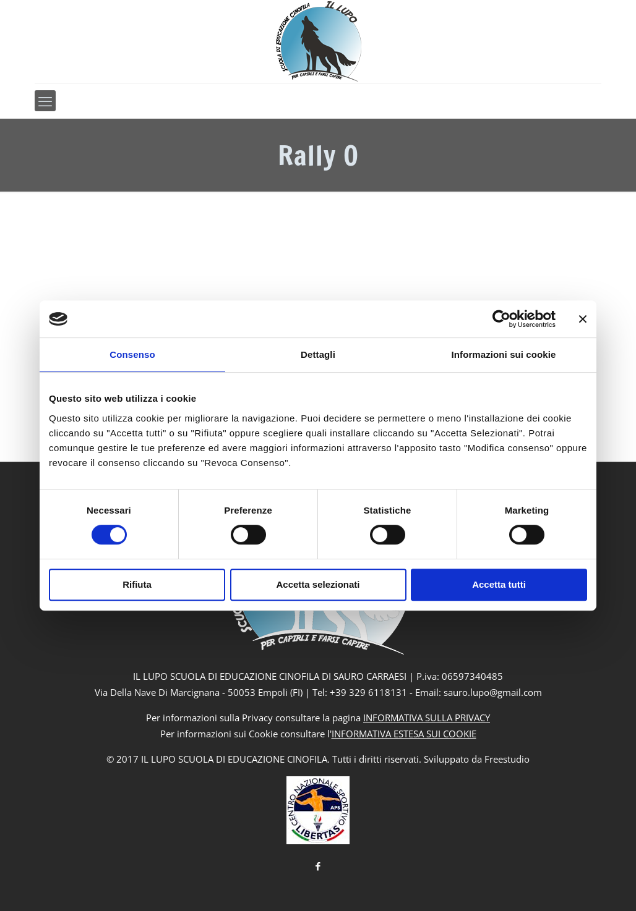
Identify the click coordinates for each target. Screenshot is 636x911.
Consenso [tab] (132, 354)
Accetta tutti (499, 584)
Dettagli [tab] (318, 354)
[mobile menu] (45, 100)
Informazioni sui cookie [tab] (504, 354)
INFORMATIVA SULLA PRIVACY (426, 717)
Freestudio (507, 759)
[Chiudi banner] (582, 319)
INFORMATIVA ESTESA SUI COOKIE (404, 733)
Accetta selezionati (317, 584)
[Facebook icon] (318, 866)
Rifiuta (137, 584)
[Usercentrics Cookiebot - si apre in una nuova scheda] (501, 319)
